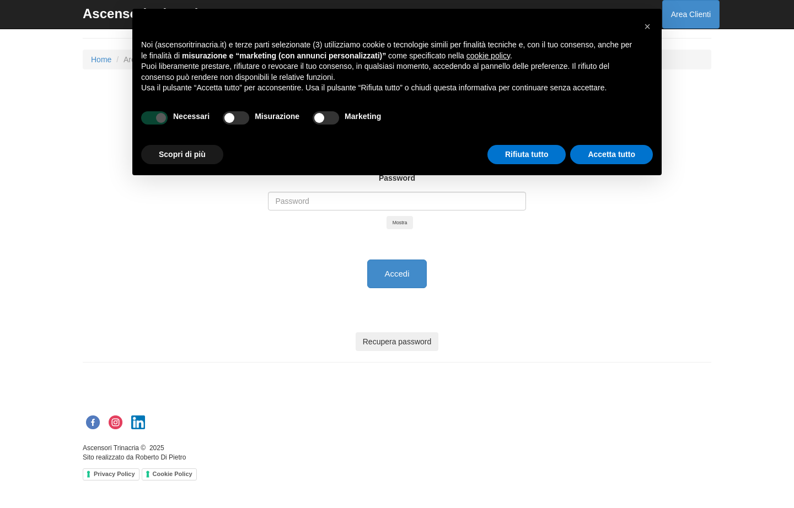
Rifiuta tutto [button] (527, 154)
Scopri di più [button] (182, 154)
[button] (647, 26)
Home (101, 59)
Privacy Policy (114, 474)
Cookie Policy (172, 474)
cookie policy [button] (488, 55)
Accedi (396, 273)
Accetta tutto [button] (611, 154)
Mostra (400, 222)
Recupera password (397, 341)
